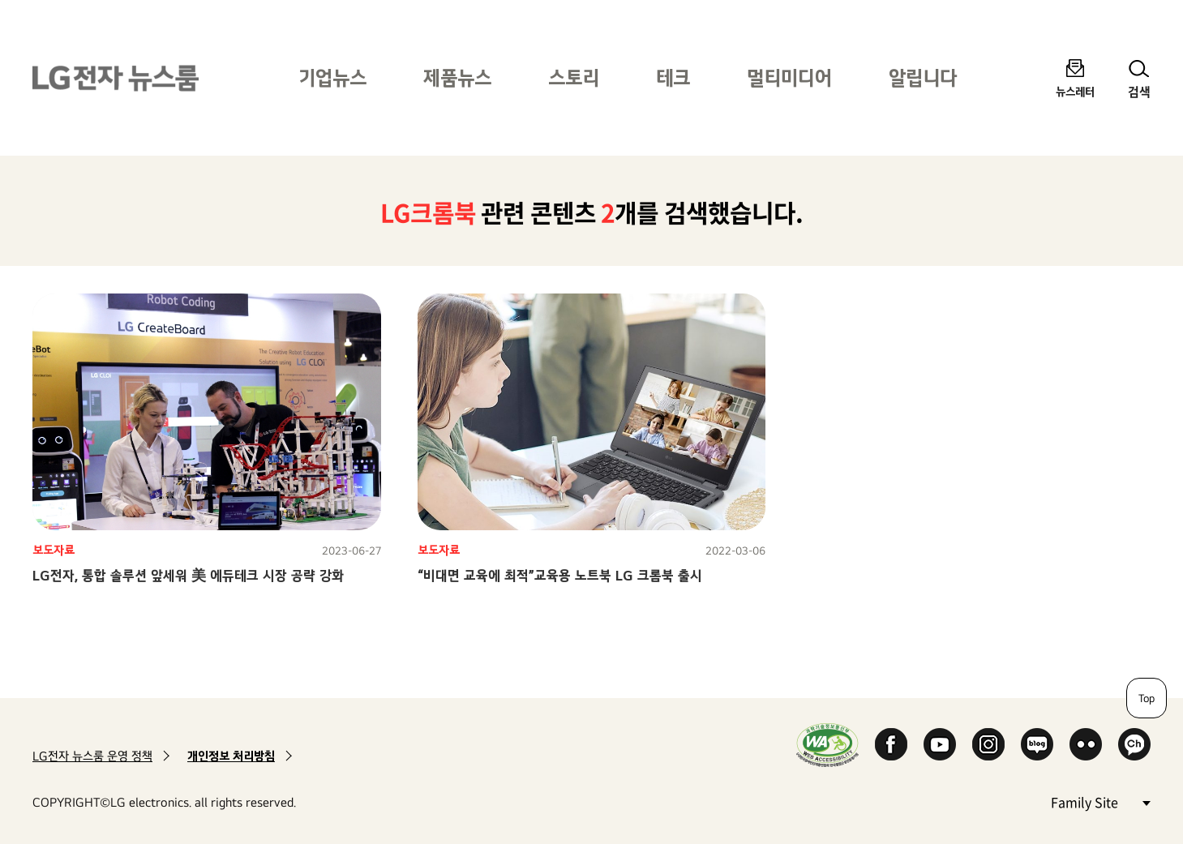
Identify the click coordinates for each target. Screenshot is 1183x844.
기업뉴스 (332, 77)
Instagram (988, 744)
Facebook (891, 744)
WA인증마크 (827, 744)
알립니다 (923, 77)
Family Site (1100, 801)
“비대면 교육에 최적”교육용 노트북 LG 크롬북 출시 (560, 575)
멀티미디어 (789, 77)
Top (1146, 698)
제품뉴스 (457, 77)
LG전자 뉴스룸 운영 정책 (92, 756)
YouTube (940, 744)
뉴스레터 (1075, 91)
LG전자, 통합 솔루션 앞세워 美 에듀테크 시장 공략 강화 (188, 575)
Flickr (1085, 744)
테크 (673, 77)
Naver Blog (1037, 744)
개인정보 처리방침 (231, 756)
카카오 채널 (1134, 744)
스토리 (573, 77)
